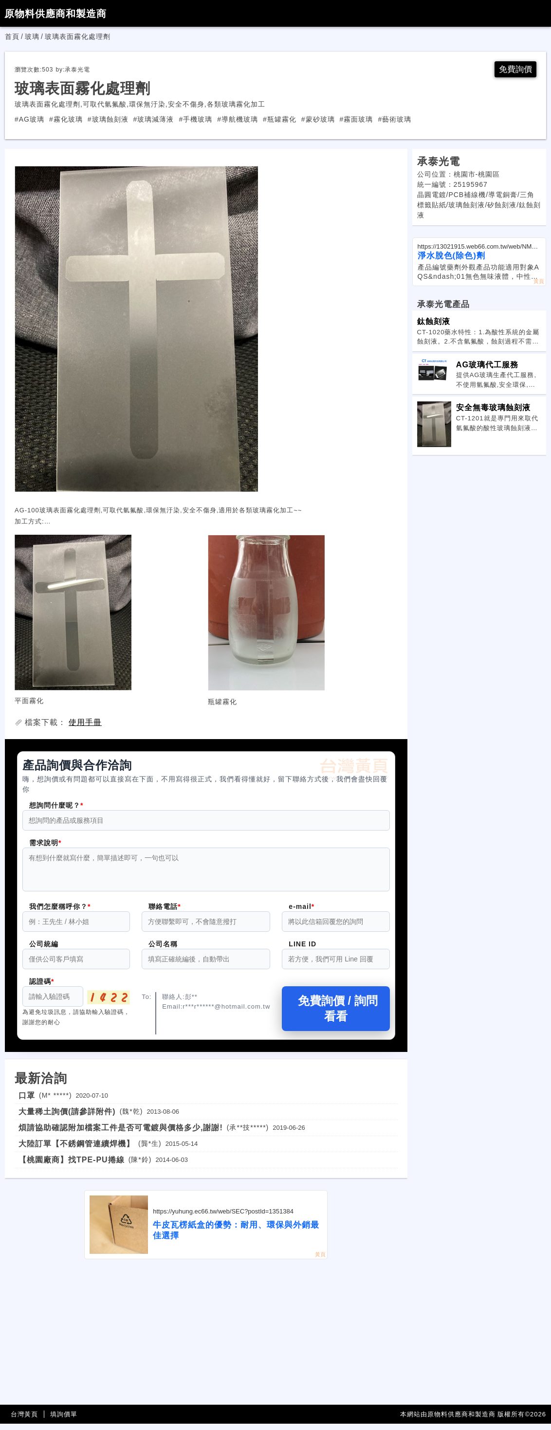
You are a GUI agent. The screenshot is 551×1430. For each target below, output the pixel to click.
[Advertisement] (206, 1338)
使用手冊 (85, 723)
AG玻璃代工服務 (487, 365)
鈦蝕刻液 (433, 321)
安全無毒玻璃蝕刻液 (493, 407)
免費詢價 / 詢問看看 (336, 1014)
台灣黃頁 (24, 1420)
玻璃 (32, 36)
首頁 (12, 36)
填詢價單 (63, 1420)
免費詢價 (514, 69)
